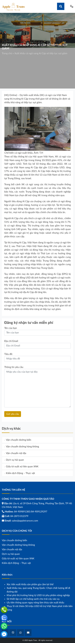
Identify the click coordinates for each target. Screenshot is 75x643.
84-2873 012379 (19, 516)
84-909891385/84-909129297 (30, 511)
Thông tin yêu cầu (13, 367)
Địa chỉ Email (11, 341)
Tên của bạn (10, 328)
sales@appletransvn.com (25, 521)
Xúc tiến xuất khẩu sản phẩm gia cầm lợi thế (30, 584)
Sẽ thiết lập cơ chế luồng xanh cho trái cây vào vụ (33, 599)
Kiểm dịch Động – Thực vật (20, 473)
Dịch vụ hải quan (15, 460)
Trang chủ (7, 53)
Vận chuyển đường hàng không (22, 446)
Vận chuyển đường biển (18, 440)
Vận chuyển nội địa (16, 453)
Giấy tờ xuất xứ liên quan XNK (22, 466)
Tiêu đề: (8, 354)
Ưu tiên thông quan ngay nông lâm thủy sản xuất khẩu (35, 602)
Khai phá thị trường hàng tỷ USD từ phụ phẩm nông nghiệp (38, 595)
